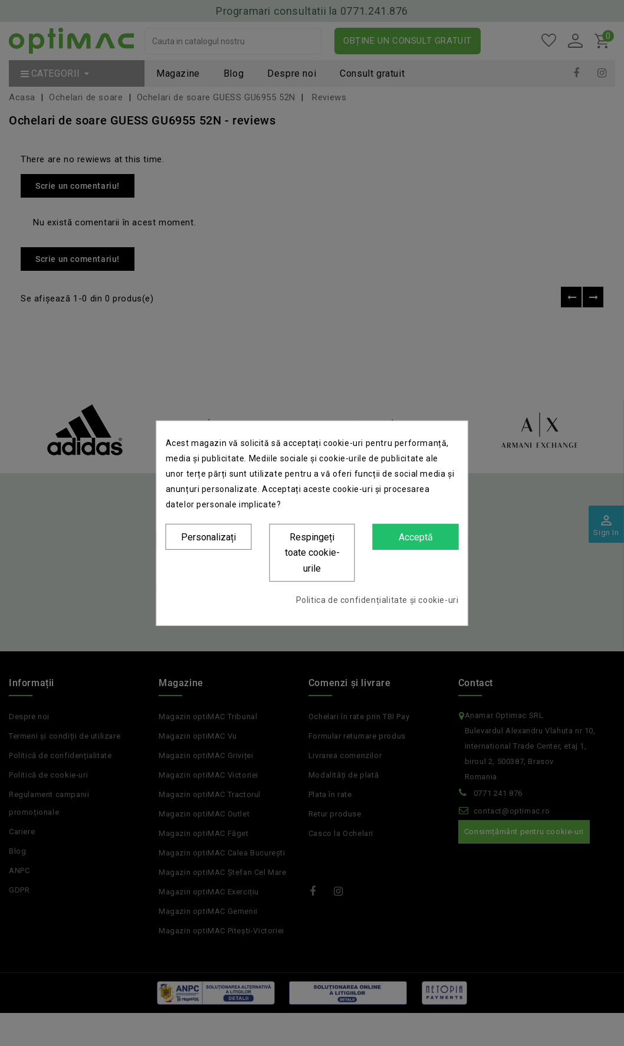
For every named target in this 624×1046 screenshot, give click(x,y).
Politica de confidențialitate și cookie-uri (377, 600)
